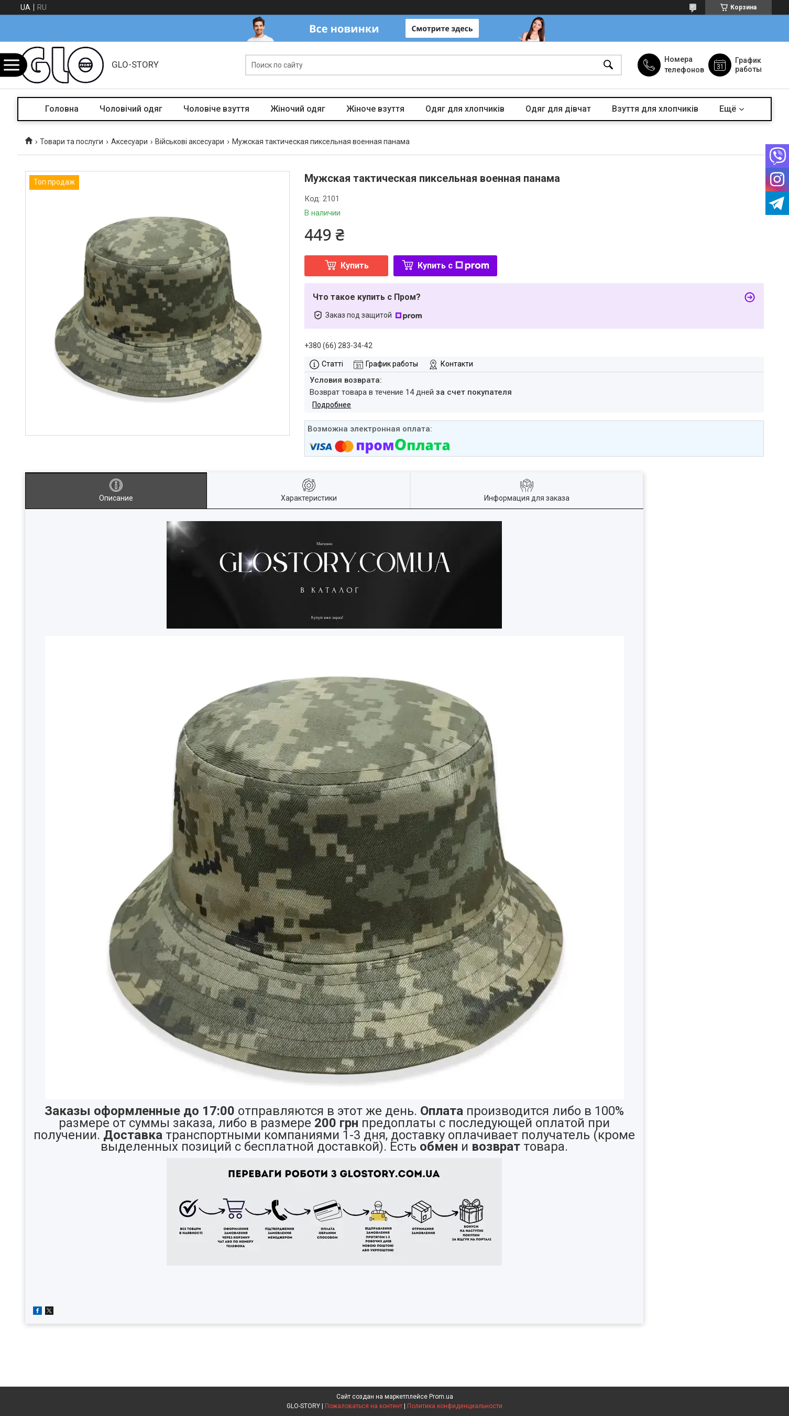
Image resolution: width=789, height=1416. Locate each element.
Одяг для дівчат (558, 109)
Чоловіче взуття (216, 109)
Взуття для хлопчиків (655, 109)
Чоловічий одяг (131, 109)
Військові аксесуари (189, 141)
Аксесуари (129, 141)
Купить (355, 266)
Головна (62, 109)
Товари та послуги (71, 141)
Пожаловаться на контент (363, 1406)
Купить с (453, 266)
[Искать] (608, 65)
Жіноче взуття (375, 109)
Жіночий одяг (297, 109)
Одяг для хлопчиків (465, 109)
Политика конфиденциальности (454, 1406)
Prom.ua (441, 1396)
